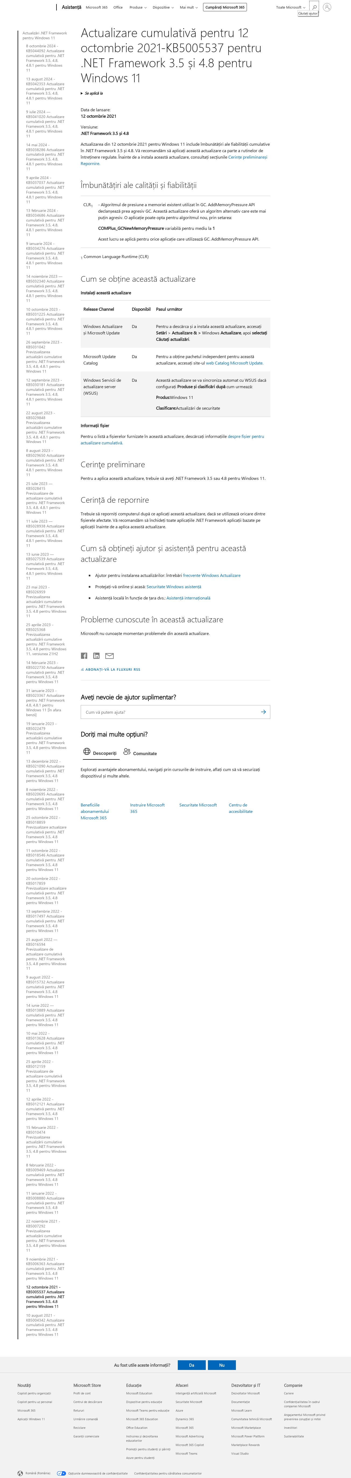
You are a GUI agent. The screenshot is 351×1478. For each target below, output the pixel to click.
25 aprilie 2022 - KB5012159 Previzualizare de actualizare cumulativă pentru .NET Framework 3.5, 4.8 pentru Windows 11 (46, 1076)
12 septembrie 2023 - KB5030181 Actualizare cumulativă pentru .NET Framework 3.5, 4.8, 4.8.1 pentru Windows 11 (45, 392)
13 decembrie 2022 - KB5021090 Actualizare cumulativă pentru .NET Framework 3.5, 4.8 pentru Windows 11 (45, 771)
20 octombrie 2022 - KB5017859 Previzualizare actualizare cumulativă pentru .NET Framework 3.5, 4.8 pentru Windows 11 (46, 890)
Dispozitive (161, 7)
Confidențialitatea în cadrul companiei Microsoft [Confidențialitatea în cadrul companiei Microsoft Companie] (302, 1404)
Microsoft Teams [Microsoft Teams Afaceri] (186, 1453)
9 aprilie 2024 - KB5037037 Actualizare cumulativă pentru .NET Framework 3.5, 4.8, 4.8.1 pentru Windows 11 (45, 189)
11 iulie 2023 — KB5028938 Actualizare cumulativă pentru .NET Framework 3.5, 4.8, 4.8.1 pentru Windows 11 (45, 533)
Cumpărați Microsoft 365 (224, 7)
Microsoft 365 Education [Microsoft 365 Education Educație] (142, 1419)
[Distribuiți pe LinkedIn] (94, 654)
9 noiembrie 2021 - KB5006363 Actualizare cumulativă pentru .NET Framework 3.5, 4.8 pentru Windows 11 (45, 1269)
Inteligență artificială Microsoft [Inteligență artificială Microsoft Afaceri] (196, 1393)
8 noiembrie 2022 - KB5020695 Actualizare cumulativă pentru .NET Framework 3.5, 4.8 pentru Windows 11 (45, 799)
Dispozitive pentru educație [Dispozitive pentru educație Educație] (144, 1402)
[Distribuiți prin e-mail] (107, 654)
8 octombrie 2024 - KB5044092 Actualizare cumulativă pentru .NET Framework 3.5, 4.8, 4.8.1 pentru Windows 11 (45, 58)
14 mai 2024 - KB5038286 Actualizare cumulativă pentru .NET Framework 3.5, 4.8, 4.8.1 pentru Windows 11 (45, 156)
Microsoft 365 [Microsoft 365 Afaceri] (185, 1428)
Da (191, 1365)
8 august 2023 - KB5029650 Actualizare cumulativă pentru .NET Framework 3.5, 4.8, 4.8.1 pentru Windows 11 (45, 462)
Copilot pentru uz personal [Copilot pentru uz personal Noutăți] (34, 1402)
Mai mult (187, 7)
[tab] (101, 753)
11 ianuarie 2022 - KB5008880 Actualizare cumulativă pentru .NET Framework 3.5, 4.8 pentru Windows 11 (45, 1203)
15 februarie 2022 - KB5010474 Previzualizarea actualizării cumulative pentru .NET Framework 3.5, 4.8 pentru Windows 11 (46, 1142)
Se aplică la (93, 93)
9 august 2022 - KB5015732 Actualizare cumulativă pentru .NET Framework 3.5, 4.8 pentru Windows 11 (45, 987)
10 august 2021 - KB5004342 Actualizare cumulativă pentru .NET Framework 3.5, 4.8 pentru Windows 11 (45, 1325)
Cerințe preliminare (246, 157)
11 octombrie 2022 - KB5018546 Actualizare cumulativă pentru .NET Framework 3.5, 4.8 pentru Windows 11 (45, 860)
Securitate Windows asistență (174, 586)
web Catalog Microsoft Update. (234, 363)
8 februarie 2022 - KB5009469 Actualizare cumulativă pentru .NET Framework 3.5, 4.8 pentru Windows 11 (45, 1175)
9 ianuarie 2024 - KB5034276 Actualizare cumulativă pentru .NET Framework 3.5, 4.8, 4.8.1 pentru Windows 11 (45, 255)
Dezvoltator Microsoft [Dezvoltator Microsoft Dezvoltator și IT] (245, 1393)
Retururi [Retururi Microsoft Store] (78, 1410)
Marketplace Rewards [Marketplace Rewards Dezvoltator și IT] (245, 1445)
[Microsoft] (35, 7)
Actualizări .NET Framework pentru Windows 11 (45, 35)
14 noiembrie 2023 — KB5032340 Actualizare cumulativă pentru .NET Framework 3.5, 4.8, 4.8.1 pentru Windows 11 (45, 288)
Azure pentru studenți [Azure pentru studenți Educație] (140, 1458)
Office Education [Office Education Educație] (136, 1428)
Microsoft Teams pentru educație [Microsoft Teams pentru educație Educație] (147, 1410)
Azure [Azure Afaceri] (179, 1410)
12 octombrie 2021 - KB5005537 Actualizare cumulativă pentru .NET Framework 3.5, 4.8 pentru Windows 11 (45, 1297)
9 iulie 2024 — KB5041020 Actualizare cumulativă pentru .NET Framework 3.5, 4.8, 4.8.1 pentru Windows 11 (45, 123)
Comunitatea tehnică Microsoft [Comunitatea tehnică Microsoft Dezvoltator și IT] (251, 1419)
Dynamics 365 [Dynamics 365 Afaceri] (185, 1419)
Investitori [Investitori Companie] (290, 1428)
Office (118, 7)
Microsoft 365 (97, 7)
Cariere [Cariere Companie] (289, 1393)
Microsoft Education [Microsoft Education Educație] (139, 1393)
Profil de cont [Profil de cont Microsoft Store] (82, 1393)
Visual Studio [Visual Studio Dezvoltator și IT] (240, 1453)
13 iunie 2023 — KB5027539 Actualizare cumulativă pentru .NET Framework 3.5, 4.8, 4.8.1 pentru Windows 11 (45, 566)
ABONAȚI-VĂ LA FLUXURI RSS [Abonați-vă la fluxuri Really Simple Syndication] (113, 669)
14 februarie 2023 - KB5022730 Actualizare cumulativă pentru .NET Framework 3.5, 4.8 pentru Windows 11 (45, 672)
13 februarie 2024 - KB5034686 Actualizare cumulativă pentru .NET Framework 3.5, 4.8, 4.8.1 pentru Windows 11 (45, 222)
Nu (221, 1365)
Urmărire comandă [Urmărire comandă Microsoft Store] (85, 1419)
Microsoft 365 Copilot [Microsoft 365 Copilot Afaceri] (190, 1445)
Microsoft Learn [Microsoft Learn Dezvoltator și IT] (241, 1410)
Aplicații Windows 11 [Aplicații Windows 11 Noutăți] (31, 1419)
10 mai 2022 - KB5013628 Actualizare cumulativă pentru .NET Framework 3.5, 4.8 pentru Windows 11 (45, 1043)
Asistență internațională (188, 598)
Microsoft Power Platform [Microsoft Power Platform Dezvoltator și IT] (247, 1436)
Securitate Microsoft (198, 805)
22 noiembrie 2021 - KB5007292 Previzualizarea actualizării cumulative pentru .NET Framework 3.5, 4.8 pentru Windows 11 (46, 1235)
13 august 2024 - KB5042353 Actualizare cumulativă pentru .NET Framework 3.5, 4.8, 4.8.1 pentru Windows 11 (45, 91)
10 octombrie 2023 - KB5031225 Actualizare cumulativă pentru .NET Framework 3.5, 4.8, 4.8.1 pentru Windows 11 (45, 321)
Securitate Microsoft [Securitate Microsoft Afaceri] (189, 1402)
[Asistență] (71, 7)
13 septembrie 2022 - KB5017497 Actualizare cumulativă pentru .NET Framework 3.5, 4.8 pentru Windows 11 (45, 921)
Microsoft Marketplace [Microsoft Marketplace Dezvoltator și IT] (246, 1428)
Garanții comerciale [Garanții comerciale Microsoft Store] (86, 1436)
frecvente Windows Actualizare (211, 575)
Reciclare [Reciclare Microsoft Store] (79, 1428)
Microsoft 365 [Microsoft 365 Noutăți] (26, 1410)
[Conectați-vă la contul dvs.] (327, 7)
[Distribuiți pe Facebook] (84, 654)
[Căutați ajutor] (314, 7)
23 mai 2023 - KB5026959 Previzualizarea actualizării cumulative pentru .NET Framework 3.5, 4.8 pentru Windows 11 (46, 601)
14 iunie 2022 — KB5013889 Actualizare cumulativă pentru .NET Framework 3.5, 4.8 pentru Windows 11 (45, 1015)
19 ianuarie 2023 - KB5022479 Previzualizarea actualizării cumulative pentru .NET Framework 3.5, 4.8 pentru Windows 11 (46, 738)
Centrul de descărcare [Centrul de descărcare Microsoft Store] (87, 1402)
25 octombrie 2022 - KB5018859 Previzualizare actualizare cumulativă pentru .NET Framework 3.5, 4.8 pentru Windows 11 (46, 829)
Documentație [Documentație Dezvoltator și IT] (240, 1402)
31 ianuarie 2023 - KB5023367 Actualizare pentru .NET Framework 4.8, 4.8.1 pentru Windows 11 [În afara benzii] (45, 702)
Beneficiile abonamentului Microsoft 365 (95, 811)
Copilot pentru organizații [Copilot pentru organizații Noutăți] (34, 1393)
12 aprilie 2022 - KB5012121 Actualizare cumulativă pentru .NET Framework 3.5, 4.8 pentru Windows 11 (45, 1109)
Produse (136, 7)
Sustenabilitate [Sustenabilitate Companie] (294, 1436)
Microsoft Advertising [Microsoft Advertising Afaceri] (190, 1436)
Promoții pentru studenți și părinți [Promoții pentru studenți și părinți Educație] (148, 1449)
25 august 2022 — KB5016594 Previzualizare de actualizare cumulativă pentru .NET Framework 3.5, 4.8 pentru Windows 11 (46, 954)
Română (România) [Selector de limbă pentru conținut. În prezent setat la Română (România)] (38, 1473)
